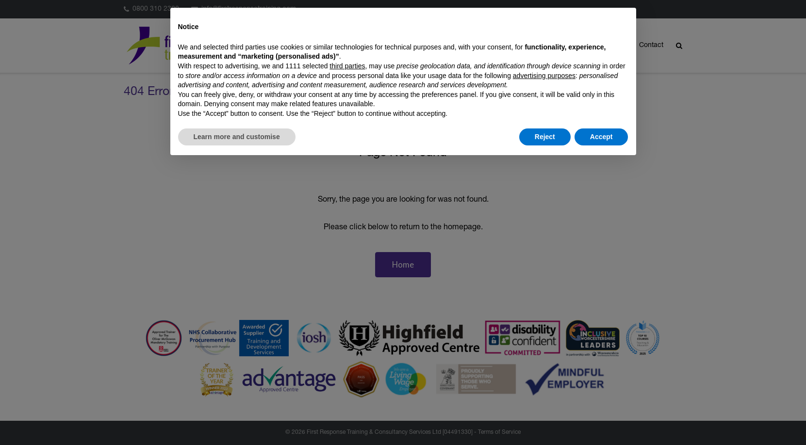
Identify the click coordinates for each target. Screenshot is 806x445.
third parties (347, 66)
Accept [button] (601, 137)
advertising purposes (544, 75)
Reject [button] (545, 137)
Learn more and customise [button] (237, 137)
